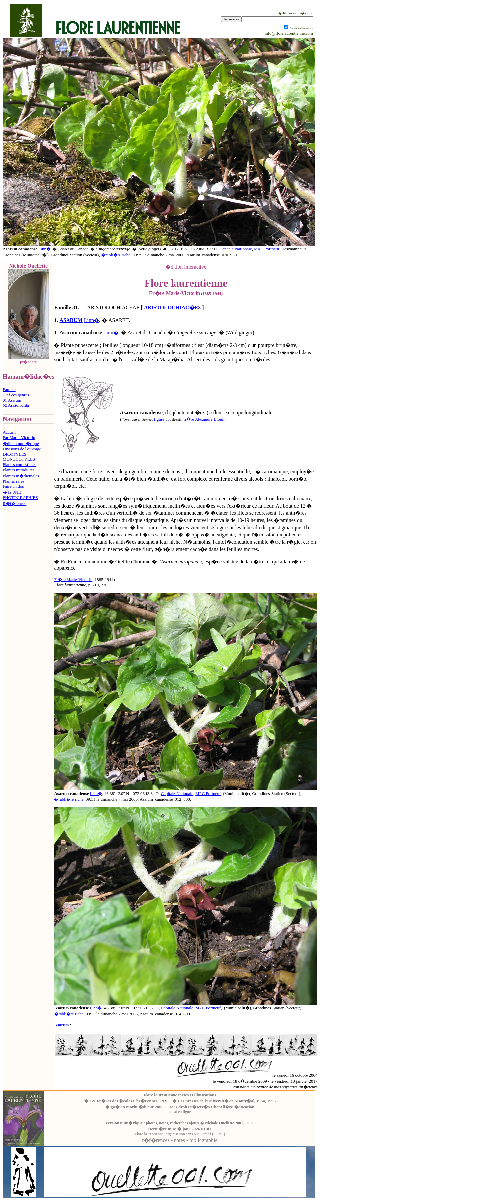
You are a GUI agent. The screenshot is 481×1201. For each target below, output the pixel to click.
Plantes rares (13, 481)
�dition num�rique (21, 443)
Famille (9, 389)
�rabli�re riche (115, 254)
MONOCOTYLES (19, 459)
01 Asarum (12, 400)
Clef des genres (16, 394)
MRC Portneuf (266, 249)
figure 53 (162, 419)
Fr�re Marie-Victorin (73, 579)
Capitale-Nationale (235, 249)
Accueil (9, 432)
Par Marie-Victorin (19, 437)
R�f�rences (14, 503)
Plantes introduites (18, 469)
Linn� (44, 249)
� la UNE (12, 492)
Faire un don (13, 486)
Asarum (61, 1024)
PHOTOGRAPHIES (20, 497)
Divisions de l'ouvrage (22, 448)
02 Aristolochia (16, 405)
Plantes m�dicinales (21, 475)
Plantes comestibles (19, 464)
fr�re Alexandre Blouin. (204, 419)
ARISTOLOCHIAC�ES (172, 307)
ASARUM (70, 320)
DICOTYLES (14, 454)
